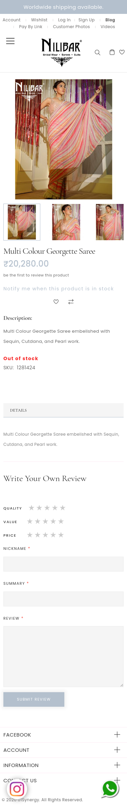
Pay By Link (30, 26)
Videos (108, 26)
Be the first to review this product (36, 275)
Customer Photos (71, 26)
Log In (64, 20)
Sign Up (87, 20)
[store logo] (47, 52)
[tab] (63, 410)
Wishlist (39, 20)
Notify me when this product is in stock (58, 288)
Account (12, 20)
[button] (22, 222)
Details (18, 410)
